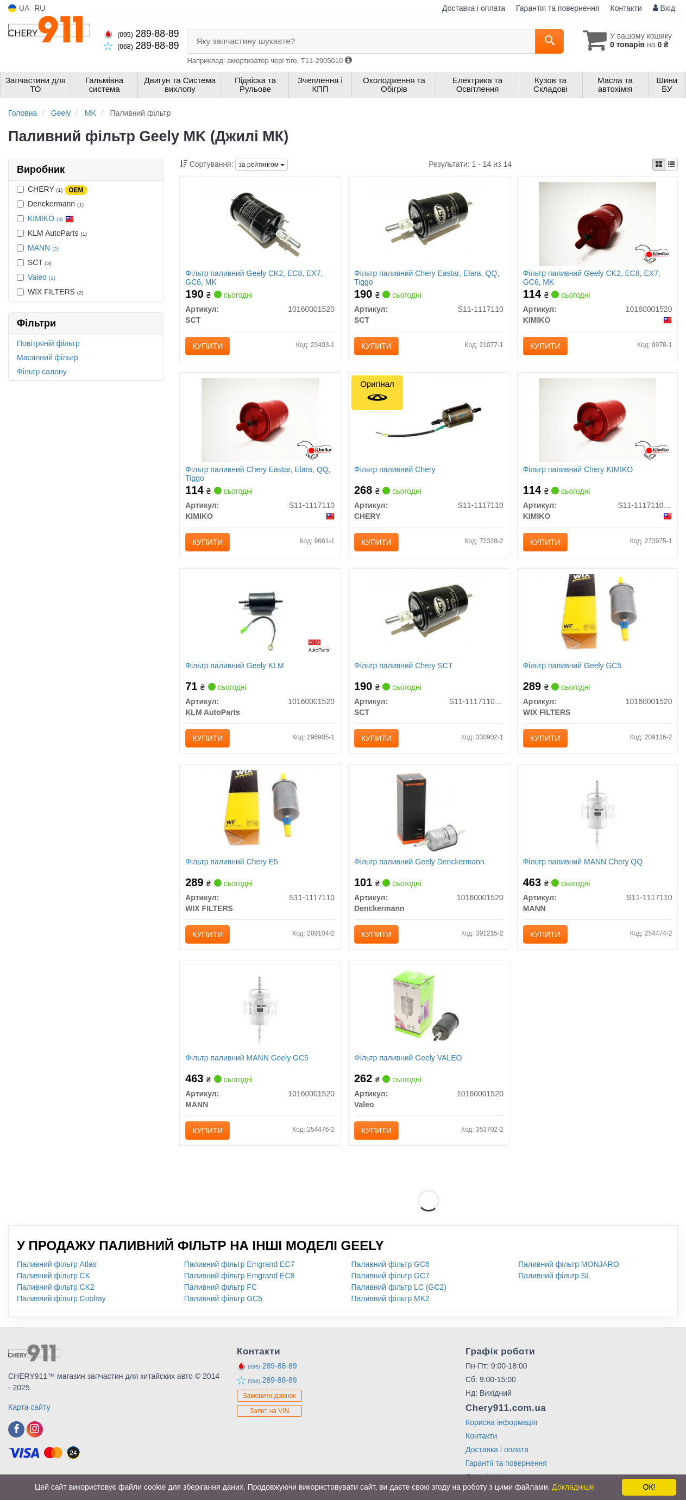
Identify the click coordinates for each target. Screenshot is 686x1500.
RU (39, 8)
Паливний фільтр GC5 (223, 1298)
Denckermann (50, 203)
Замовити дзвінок (269, 1395)
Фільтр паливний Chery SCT (403, 665)
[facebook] (16, 1429)
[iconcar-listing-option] (671, 165)
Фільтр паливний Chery (395, 469)
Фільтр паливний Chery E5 (231, 861)
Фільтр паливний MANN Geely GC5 (247, 1057)
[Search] (549, 41)
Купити (207, 346)
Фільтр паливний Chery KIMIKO (578, 469)
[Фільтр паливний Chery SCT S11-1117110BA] (428, 615)
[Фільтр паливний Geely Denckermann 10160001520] (429, 811)
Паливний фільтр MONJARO (568, 1264)
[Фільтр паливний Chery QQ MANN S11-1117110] (598, 811)
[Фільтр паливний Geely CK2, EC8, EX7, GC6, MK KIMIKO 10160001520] (597, 223)
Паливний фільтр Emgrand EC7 (239, 1264)
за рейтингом (261, 164)
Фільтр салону (42, 371)
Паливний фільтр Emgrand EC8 (239, 1275)
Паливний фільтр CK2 (56, 1287)
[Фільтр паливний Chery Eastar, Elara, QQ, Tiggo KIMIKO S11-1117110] (260, 419)
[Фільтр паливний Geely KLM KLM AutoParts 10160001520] (260, 615)
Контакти (626, 8)
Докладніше (573, 1487)
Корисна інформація (501, 1422)
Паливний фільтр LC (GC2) (399, 1287)
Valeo (41, 277)
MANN (43, 247)
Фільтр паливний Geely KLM (234, 665)
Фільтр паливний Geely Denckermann (419, 861)
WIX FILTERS (50, 291)
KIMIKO (51, 218)
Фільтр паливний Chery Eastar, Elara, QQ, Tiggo (426, 277)
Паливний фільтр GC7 (390, 1275)
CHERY (52, 189)
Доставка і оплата (473, 8)
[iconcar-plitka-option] (658, 165)
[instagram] (35, 1429)
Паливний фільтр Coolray (61, 1298)
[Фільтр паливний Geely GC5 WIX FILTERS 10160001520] (597, 615)
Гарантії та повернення (506, 1463)
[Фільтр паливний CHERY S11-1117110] (428, 419)
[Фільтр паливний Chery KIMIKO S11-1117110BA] (597, 419)
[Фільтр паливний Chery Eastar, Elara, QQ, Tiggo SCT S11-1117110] (428, 223)
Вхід (664, 8)
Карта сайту (29, 1407)
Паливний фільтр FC (220, 1287)
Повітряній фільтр (48, 343)
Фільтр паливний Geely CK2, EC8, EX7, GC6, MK (254, 277)
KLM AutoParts (52, 233)
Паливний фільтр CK (53, 1275)
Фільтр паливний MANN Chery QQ (583, 861)
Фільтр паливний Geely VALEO (408, 1057)
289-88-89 (141, 33)
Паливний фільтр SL (554, 1275)
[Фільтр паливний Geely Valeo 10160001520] (429, 1007)
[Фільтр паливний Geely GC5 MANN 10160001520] (260, 1007)
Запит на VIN (269, 1411)
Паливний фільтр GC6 (390, 1264)
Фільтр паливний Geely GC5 (572, 665)
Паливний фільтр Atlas (57, 1264)
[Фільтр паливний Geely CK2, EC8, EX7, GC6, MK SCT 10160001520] (260, 223)
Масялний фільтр (47, 357)
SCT (34, 262)
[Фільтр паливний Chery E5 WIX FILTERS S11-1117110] (260, 811)
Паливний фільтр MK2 (390, 1298)
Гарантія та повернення (558, 8)
